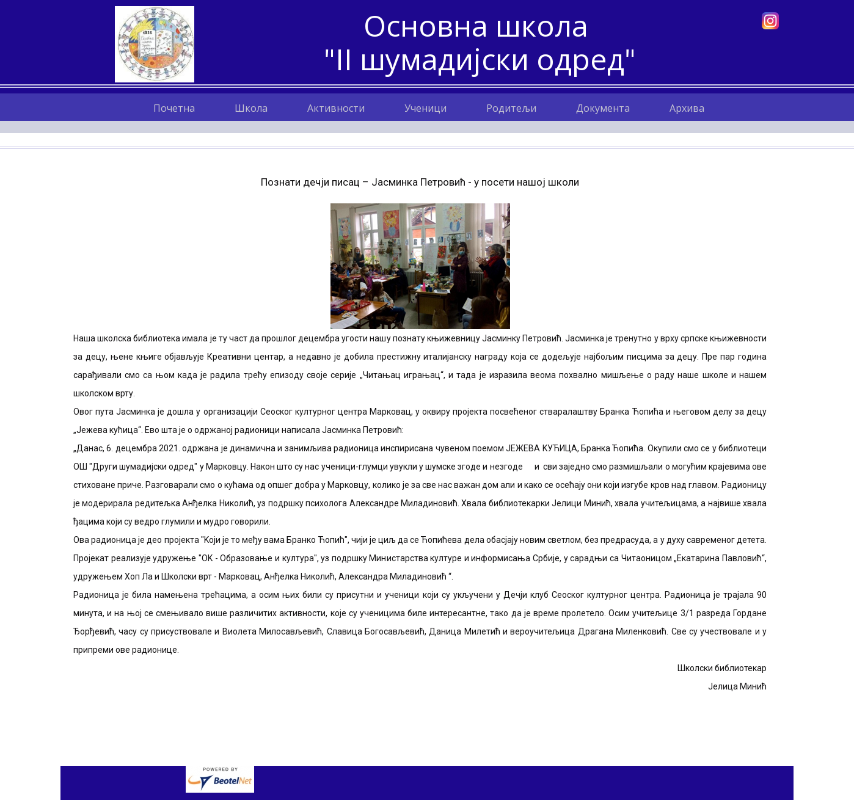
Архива (687, 108)
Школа (251, 108)
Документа (603, 108)
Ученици (425, 108)
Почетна (174, 108)
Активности (336, 108)
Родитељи (511, 108)
